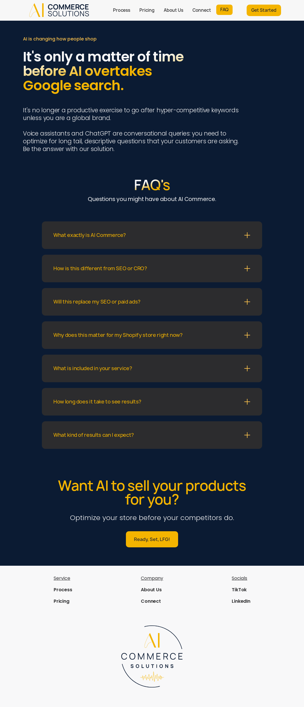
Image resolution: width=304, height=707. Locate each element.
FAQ (224, 10)
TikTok (239, 589)
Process (121, 10)
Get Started (263, 10)
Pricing (147, 10)
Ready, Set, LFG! (152, 539)
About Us (173, 10)
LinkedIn (241, 601)
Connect (201, 10)
